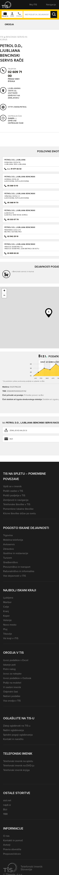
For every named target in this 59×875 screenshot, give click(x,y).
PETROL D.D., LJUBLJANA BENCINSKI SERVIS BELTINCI (19, 228)
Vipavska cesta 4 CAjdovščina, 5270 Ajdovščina (16, 197)
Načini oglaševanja (13, 730)
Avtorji (6, 845)
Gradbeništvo (10, 562)
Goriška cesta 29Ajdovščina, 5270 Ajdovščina (16, 180)
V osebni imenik (12, 687)
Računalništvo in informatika (18, 571)
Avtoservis (9, 544)
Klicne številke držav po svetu (19, 513)
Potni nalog (9, 669)
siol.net (7, 800)
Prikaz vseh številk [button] (14, 80)
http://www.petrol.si (18, 107)
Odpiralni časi (10, 691)
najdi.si (7, 805)
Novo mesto (9, 624)
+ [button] (4, 291)
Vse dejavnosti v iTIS (14, 576)
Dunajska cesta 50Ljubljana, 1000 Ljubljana (15, 163)
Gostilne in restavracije (15, 553)
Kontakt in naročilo (13, 739)
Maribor (7, 602)
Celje (6, 606)
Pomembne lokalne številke (18, 509)
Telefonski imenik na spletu (18, 761)
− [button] (4, 295)
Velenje (7, 620)
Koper (6, 616)
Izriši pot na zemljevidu (14, 96)
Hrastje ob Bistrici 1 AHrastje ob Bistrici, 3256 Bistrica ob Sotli (21, 248)
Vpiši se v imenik (12, 486)
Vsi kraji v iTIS (10, 638)
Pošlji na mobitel (12, 682)
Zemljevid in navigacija (15, 500)
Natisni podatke (11, 696)
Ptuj (5, 629)
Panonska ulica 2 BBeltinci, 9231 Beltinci (13, 231)
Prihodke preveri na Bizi (34, 395)
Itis (1, 37)
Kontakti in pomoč (13, 840)
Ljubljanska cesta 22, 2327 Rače (14, 90)
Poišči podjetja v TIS (14, 495)
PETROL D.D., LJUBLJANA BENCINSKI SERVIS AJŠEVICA (19, 211)
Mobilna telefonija (13, 540)
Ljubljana (8, 597)
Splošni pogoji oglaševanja (18, 735)
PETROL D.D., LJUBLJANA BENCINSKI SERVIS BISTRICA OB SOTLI (19, 245)
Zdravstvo (8, 549)
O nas (6, 836)
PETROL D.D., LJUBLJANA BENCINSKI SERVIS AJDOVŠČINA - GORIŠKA (19, 177)
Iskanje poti (9, 664)
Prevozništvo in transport (16, 567)
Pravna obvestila (12, 849)
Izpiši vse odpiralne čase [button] (15, 122)
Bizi (5, 809)
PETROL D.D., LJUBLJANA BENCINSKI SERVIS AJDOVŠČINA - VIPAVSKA (19, 194)
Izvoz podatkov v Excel (15, 660)
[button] (9, 4)
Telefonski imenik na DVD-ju (18, 765)
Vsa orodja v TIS (12, 700)
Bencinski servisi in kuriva (13, 38)
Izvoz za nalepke (12, 673)
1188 (5, 814)
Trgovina (8, 535)
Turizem (7, 558)
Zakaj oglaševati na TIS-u (16, 725)
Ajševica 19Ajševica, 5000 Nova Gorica (16, 214)
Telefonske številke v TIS (16, 504)
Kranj (6, 611)
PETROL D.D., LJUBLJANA (14, 159)
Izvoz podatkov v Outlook (17, 678)
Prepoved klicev (12, 854)
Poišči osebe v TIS (13, 491)
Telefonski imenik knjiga (16, 770)
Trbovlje (7, 634)
